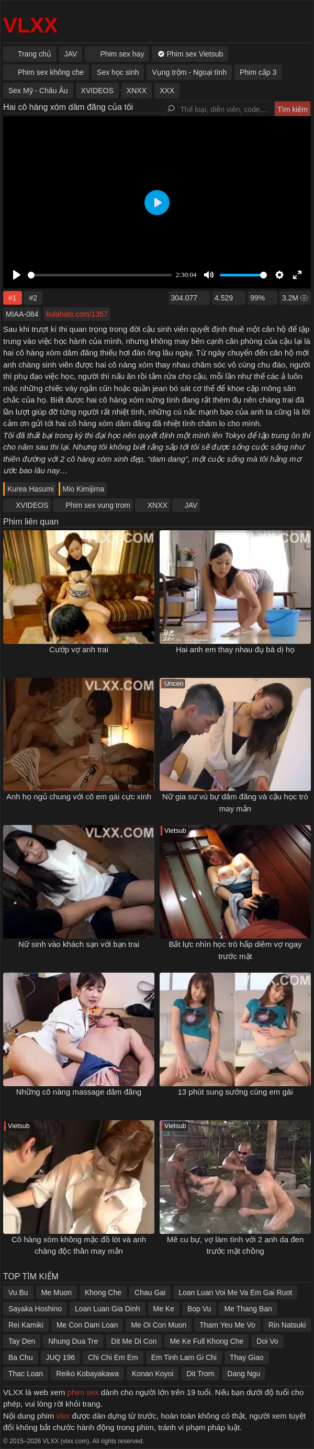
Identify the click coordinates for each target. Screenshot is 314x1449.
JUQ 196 (60, 1357)
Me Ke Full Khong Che (206, 1341)
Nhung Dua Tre (73, 1341)
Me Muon (56, 1292)
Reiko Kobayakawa (87, 1373)
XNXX (157, 505)
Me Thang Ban (248, 1309)
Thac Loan (25, 1373)
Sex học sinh (118, 72)
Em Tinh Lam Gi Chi (184, 1357)
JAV (191, 505)
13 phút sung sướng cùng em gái (235, 1091)
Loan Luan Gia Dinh (107, 1309)
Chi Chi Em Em (113, 1357)
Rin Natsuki (287, 1325)
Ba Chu (20, 1357)
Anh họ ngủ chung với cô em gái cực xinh (78, 796)
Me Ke (163, 1309)
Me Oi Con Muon (158, 1325)
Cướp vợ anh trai (78, 649)
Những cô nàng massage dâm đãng (78, 1091)
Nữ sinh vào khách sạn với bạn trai (78, 944)
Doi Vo (267, 1341)
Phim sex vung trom (97, 505)
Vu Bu (18, 1292)
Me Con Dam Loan (87, 1325)
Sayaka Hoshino (35, 1309)
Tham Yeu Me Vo (227, 1325)
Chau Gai (149, 1292)
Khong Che (103, 1292)
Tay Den (21, 1341)
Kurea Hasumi (30, 489)
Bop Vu (199, 1309)
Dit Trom (200, 1373)
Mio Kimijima (83, 489)
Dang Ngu (243, 1373)
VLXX (30, 25)
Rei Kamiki (25, 1325)
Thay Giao (247, 1357)
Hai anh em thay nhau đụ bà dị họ (235, 649)
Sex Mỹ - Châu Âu (38, 90)
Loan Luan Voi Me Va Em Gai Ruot (235, 1292)
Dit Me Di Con (133, 1341)
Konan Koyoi (152, 1373)
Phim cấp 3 (258, 72)
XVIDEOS (32, 505)
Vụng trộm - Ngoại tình (189, 72)
